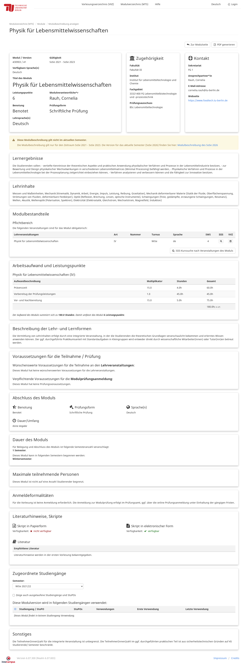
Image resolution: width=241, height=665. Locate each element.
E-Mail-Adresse (197, 86)
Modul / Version (22, 57)
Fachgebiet (136, 89)
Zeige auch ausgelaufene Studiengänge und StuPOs (44, 595)
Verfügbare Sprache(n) (26, 67)
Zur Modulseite (197, 44)
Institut (134, 75)
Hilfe (157, 4)
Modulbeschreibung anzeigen (64, 23)
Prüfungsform (58, 105)
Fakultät (135, 65)
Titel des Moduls (22, 78)
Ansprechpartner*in (200, 75)
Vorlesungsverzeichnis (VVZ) (98, 4)
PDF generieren (224, 44)
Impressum (220, 658)
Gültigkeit (55, 57)
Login (233, 4)
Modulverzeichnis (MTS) (134, 4)
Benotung (18, 105)
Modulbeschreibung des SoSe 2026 (198, 145)
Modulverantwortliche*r (64, 92)
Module (41, 23)
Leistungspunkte (23, 92)
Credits (235, 658)
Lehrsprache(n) (21, 118)
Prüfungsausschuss (141, 103)
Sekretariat (194, 65)
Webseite (193, 96)
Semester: (19, 580)
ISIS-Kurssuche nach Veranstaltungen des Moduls (202, 250)
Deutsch (216, 4)
